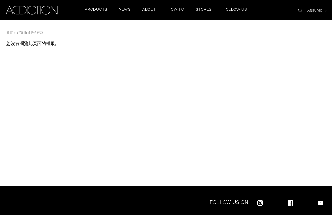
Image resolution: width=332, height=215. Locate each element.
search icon (300, 9)
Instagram (260, 201)
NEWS (125, 10)
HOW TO (176, 10)
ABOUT (149, 10)
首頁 (9, 33)
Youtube (320, 201)
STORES (204, 10)
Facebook (290, 201)
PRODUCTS (96, 10)
